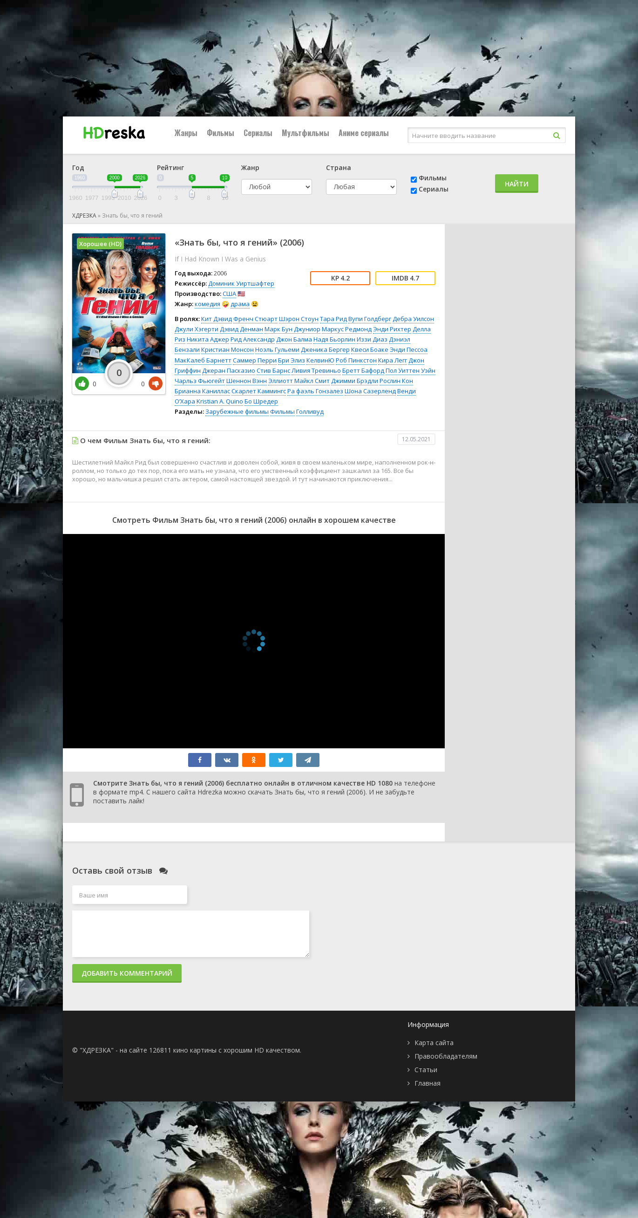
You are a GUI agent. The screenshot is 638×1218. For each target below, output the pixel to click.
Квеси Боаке (369, 349)
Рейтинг (170, 167)
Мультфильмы (305, 132)
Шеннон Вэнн (246, 380)
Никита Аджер (208, 339)
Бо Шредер (261, 401)
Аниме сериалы (364, 132)
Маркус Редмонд (347, 329)
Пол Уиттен (403, 370)
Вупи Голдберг (369, 319)
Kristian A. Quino (220, 401)
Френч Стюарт (255, 319)
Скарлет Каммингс (258, 391)
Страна (338, 167)
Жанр (250, 167)
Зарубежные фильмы (237, 411)
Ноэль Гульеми (277, 349)
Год (78, 167)
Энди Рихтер (392, 329)
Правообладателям (445, 1056)
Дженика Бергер (325, 349)
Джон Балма (294, 339)
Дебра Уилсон (413, 319)
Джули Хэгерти (196, 329)
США (229, 293)
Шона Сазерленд (370, 391)
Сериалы (258, 132)
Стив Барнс (273, 370)
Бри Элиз (291, 360)
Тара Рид (333, 319)
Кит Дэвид (216, 319)
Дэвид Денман (241, 329)
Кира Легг (392, 360)
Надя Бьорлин (334, 339)
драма (240, 304)
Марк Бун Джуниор (292, 329)
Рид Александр (253, 339)
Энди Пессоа (409, 349)
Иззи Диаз (372, 339)
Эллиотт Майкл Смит (299, 380)
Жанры (186, 132)
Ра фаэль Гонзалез (315, 391)
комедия (207, 304)
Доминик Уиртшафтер (241, 283)
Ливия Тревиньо (316, 370)
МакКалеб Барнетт (203, 360)
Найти (517, 183)
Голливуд (310, 411)
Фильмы (220, 132)
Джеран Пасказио (228, 370)
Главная (427, 1083)
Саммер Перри (255, 360)
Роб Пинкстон (356, 360)
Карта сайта (434, 1042)
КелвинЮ (320, 360)
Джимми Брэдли (354, 380)
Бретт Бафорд (363, 370)
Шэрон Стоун (299, 319)
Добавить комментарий (126, 973)
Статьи (425, 1069)
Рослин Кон (396, 380)
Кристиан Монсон (227, 349)
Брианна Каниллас (202, 391)
